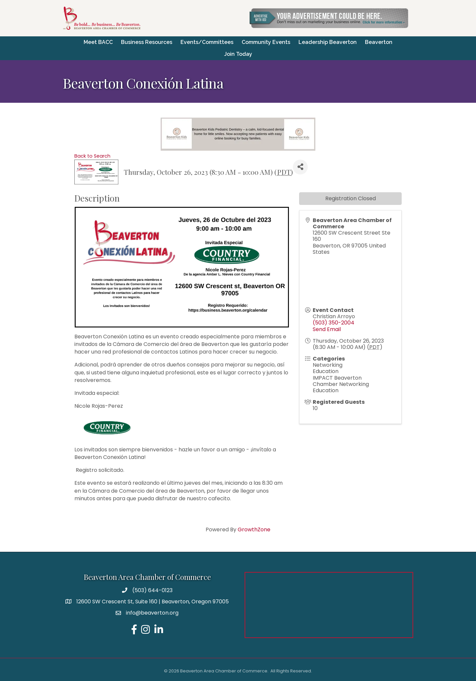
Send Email (327, 329)
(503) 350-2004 (333, 322)
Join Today (238, 54)
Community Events (266, 42)
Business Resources (146, 42)
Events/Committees (206, 42)
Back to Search (92, 156)
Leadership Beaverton (327, 42)
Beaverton (378, 42)
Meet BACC (98, 42)
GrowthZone (254, 529)
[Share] (300, 167)
